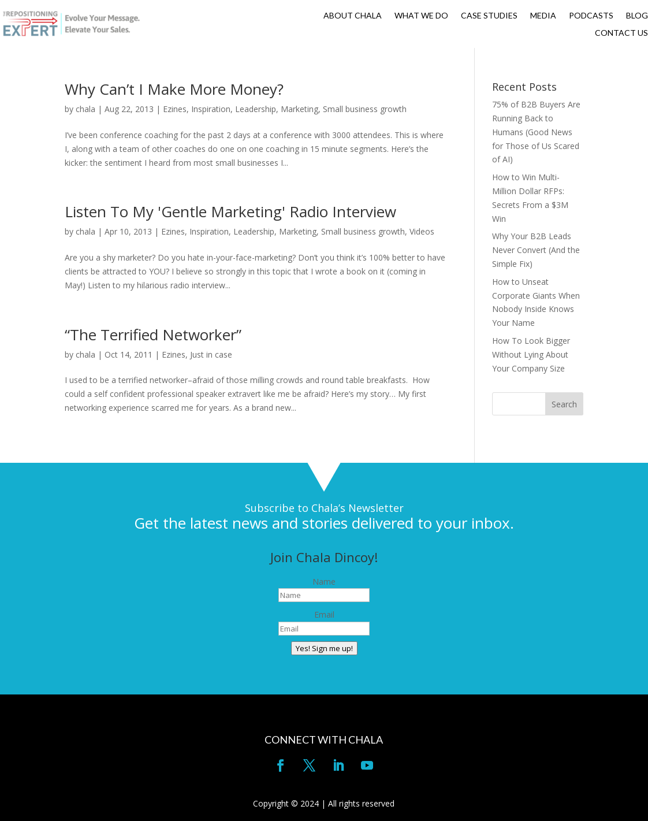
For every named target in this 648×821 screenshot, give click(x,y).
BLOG (637, 16)
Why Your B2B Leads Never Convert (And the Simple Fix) (536, 250)
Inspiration (210, 108)
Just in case (211, 354)
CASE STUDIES (489, 16)
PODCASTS (591, 16)
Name (324, 581)
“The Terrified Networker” (153, 334)
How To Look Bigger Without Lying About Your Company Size (531, 354)
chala (85, 108)
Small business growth (365, 108)
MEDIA (543, 16)
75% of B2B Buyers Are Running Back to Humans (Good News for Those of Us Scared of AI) (536, 132)
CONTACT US (621, 33)
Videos (421, 231)
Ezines (175, 108)
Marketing (299, 108)
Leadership (255, 108)
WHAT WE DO (421, 16)
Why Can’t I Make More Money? (174, 89)
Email (324, 614)
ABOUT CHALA (352, 16)
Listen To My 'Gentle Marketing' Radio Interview (230, 211)
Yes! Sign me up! (324, 648)
